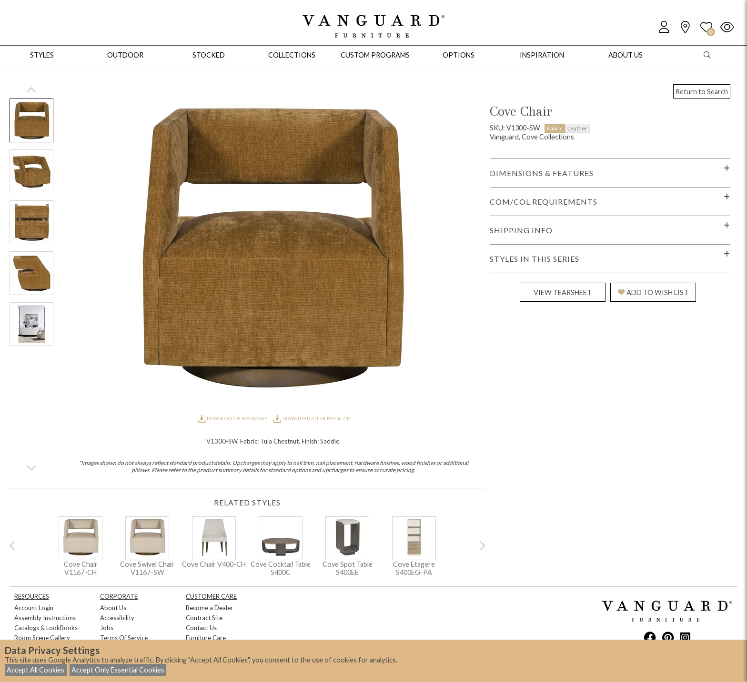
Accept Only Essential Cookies (117, 670)
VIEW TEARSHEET (563, 292)
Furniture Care (206, 638)
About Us (113, 608)
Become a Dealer (209, 608)
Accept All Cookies (35, 670)
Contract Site (204, 618)
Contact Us (201, 628)
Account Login (33, 608)
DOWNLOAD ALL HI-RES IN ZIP (311, 418)
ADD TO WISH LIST (653, 292)
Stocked (208, 55)
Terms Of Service (124, 638)
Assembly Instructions (45, 618)
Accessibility (117, 618)
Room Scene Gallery (42, 638)
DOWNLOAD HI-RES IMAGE (233, 418)
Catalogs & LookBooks (46, 628)
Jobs (106, 628)
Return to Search (702, 92)
